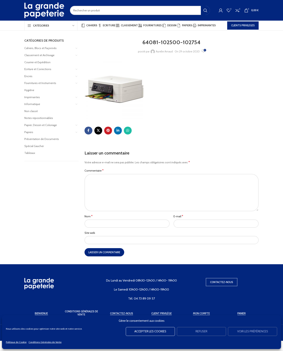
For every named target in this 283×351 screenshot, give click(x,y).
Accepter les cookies (150, 331)
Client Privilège (161, 313)
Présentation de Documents (41, 139)
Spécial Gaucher (34, 146)
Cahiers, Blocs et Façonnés (40, 48)
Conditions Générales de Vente (45, 342)
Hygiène (29, 90)
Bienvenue (41, 313)
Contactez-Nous (121, 313)
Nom (89, 216)
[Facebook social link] (88, 130)
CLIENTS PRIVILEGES (243, 25)
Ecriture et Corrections (37, 69)
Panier (241, 313)
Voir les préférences (252, 331)
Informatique (32, 104)
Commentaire (94, 170)
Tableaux (29, 153)
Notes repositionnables (38, 118)
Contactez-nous (221, 282)
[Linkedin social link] (118, 130)
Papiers (28, 132)
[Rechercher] (140, 10)
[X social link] (98, 130)
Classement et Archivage (39, 55)
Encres (28, 76)
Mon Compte (201, 313)
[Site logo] (44, 10)
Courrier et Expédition (37, 62)
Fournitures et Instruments (40, 83)
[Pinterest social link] (108, 130)
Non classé (31, 111)
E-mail (178, 216)
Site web (90, 233)
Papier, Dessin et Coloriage (40, 125)
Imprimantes (32, 97)
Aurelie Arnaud (164, 51)
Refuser (201, 331)
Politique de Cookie (16, 342)
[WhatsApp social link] (128, 130)
